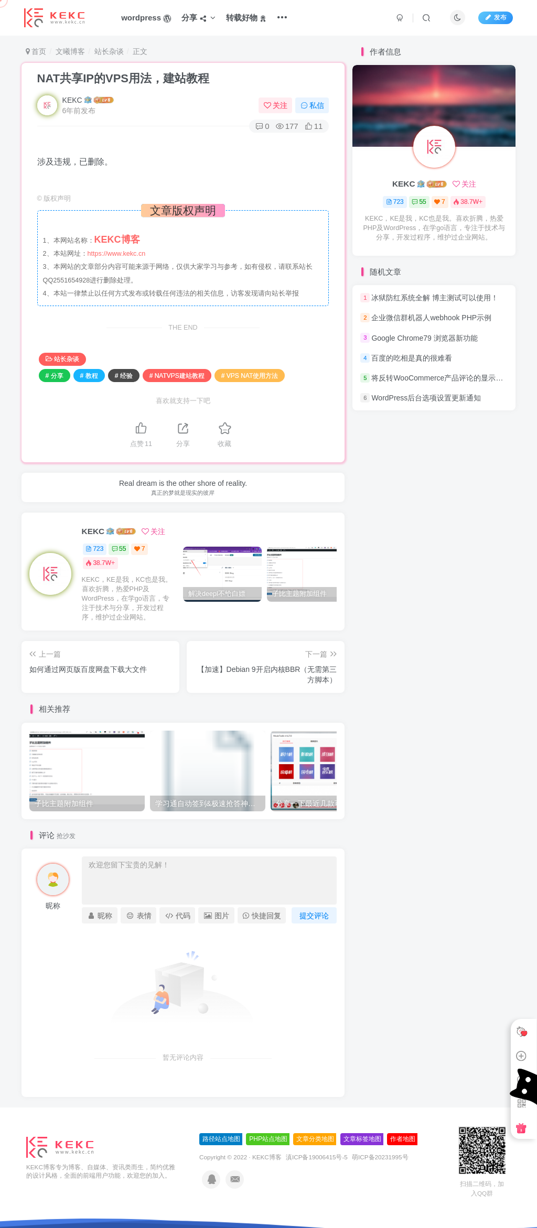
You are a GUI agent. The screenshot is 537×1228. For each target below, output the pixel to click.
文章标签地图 (362, 1139)
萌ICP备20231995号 (380, 1157)
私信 (312, 105)
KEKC (72, 100)
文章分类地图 (315, 1139)
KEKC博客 (267, 1157)
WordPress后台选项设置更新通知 (426, 398)
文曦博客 (70, 51)
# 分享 (54, 375)
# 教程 (89, 375)
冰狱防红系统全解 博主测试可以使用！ (434, 298)
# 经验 (124, 375)
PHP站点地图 (268, 1139)
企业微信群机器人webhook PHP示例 (431, 317)
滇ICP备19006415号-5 (317, 1157)
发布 (496, 17)
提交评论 (314, 915)
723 (94, 548)
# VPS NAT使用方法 (249, 375)
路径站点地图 (221, 1139)
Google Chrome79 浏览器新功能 (424, 338)
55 (119, 548)
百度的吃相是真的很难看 (411, 358)
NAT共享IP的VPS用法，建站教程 (123, 78)
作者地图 (402, 1139)
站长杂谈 (109, 51)
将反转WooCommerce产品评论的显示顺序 (440, 378)
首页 (36, 51)
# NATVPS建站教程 (177, 375)
